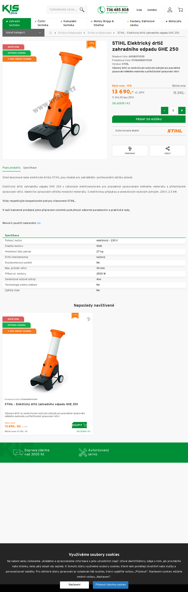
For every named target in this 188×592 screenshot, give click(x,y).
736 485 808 (118, 10)
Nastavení (74, 584)
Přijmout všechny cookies (110, 584)
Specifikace (30, 166)
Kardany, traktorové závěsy (142, 23)
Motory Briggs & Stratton (104, 23)
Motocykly (175, 21)
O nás (139, 9)
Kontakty (152, 9)
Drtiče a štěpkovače (70, 33)
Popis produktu (11, 166)
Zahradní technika (14, 23)
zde (38, 221)
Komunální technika (69, 23)
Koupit (81, 424)
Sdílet (168, 149)
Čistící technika (43, 23)
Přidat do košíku (149, 119)
